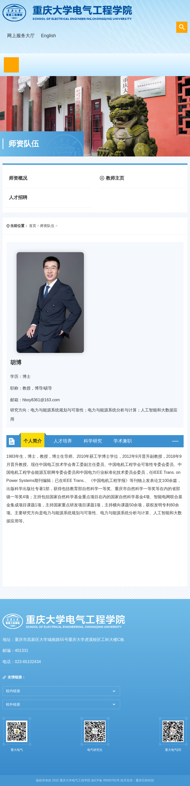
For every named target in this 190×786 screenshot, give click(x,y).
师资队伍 (47, 226)
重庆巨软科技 (145, 780)
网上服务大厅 (21, 35)
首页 (32, 226)
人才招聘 (18, 197)
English (48, 35)
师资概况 (18, 178)
